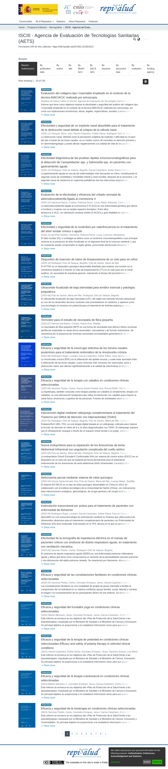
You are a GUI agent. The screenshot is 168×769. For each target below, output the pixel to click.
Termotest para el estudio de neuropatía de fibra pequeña (77, 319)
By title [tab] (70, 67)
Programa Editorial (37, 27)
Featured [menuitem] (93, 21)
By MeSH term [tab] (81, 68)
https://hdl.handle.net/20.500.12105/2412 (73, 46)
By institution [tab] (136, 67)
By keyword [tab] (106, 67)
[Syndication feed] (145, 81)
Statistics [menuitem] (60, 21)
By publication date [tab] (45, 68)
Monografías (55, 27)
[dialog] (137, 756)
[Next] (105, 733)
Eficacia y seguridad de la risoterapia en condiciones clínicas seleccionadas (88, 708)
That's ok (157, 762)
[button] (48, 115)
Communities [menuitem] (25, 21)
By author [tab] (60, 67)
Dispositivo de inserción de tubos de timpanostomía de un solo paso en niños (89, 259)
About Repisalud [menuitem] (77, 21)
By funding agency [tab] (150, 68)
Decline (147, 762)
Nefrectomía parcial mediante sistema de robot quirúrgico (77, 477)
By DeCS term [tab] (93, 68)
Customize (115, 762)
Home (22, 27)
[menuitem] (44, 21)
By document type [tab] (121, 68)
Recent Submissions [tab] (27, 67)
